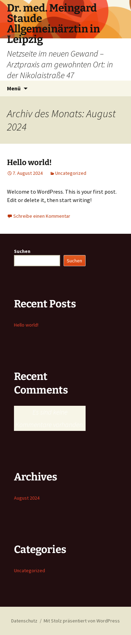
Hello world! (29, 162)
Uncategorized (70, 173)
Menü (14, 88)
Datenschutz (24, 621)
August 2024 (26, 498)
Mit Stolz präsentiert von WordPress (82, 621)
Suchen (22, 251)
